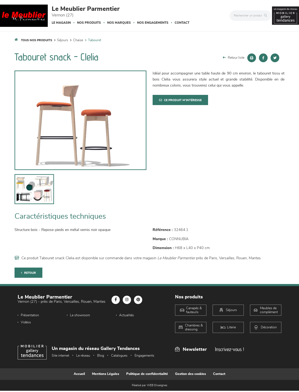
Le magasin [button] (61, 22)
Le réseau (83, 355)
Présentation (30, 315)
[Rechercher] (266, 15)
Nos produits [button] (89, 22)
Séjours (62, 40)
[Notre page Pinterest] (138, 300)
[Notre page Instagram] (127, 300)
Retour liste (233, 57)
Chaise (78, 40)
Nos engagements (152, 22)
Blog (100, 355)
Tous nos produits (36, 40)
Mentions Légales (105, 374)
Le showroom (80, 315)
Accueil (79, 374)
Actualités (126, 315)
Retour (28, 272)
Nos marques (119, 22)
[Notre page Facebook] (116, 300)
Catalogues (119, 355)
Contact (182, 22)
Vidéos (26, 322)
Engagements (144, 355)
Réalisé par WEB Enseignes (149, 385)
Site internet (60, 355)
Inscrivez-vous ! (229, 349)
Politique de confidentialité (147, 374)
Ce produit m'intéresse (180, 100)
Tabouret (94, 40)
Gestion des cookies (190, 374)
